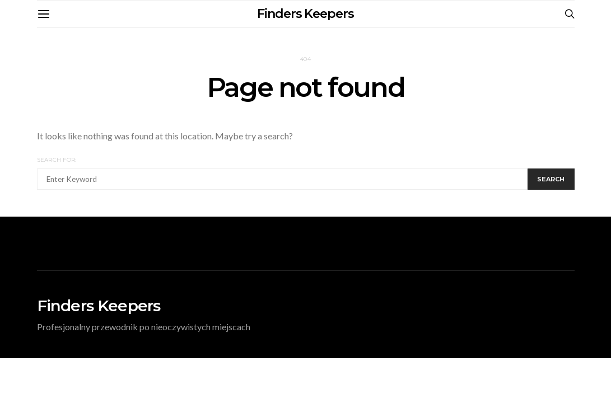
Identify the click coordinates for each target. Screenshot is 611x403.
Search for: (57, 159)
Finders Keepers (305, 13)
